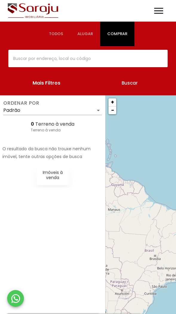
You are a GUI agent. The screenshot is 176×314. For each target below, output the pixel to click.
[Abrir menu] (158, 10)
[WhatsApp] (15, 298)
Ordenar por (21, 103)
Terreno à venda (46, 130)
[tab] (56, 34)
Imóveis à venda (53, 175)
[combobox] (88, 58)
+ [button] (112, 102)
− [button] (112, 110)
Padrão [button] (11, 110)
